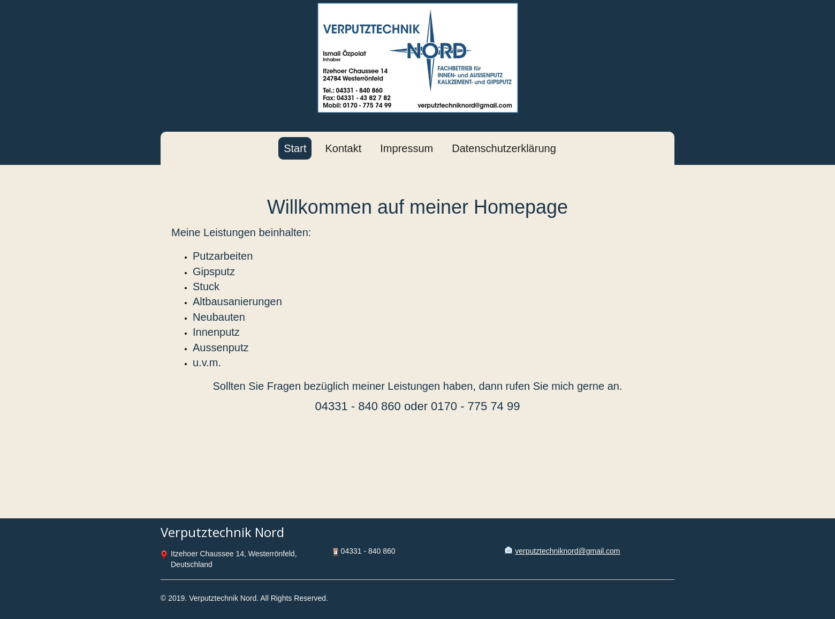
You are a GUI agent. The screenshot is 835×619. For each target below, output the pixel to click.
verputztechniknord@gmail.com (567, 551)
